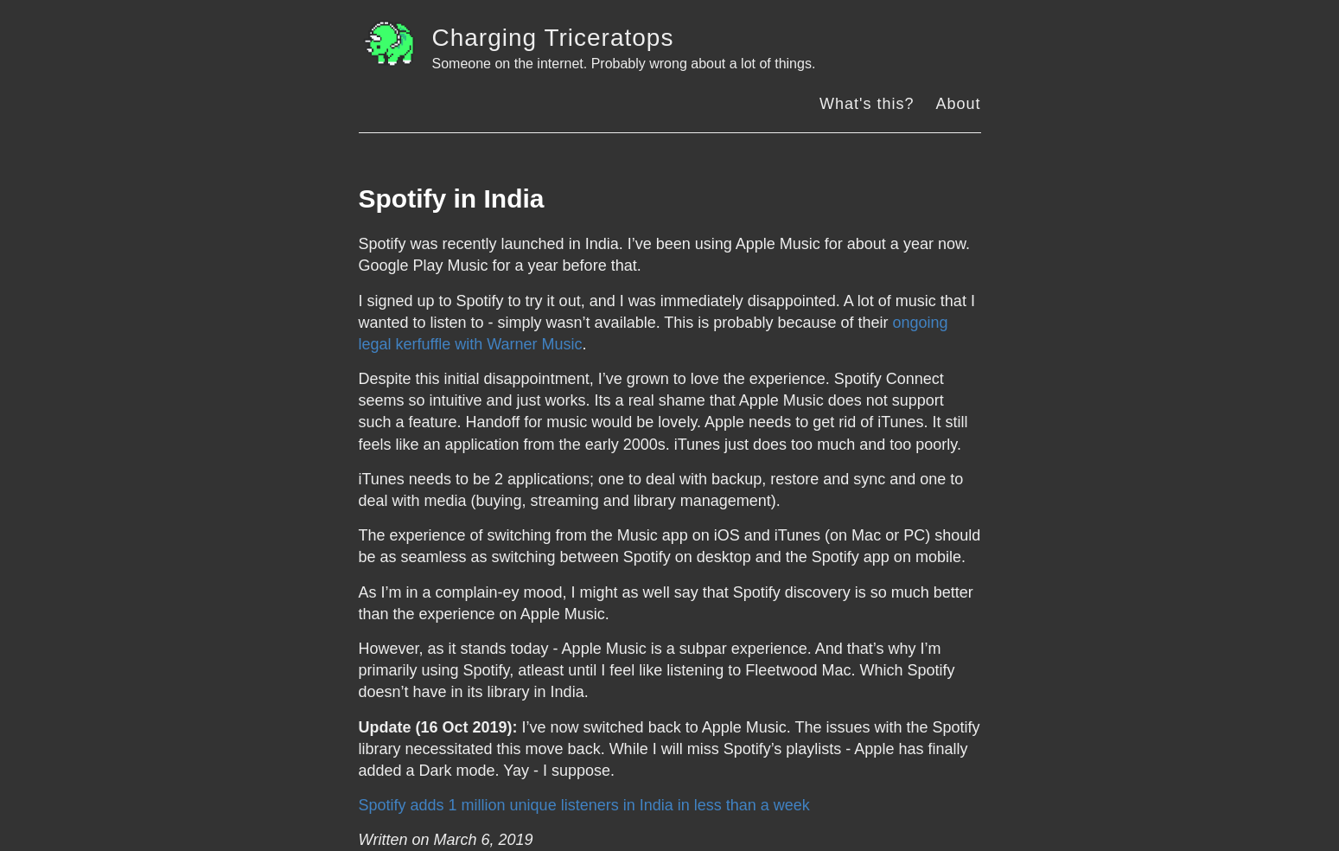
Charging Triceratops (553, 37)
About (957, 103)
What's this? (866, 103)
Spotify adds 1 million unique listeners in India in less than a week (584, 805)
